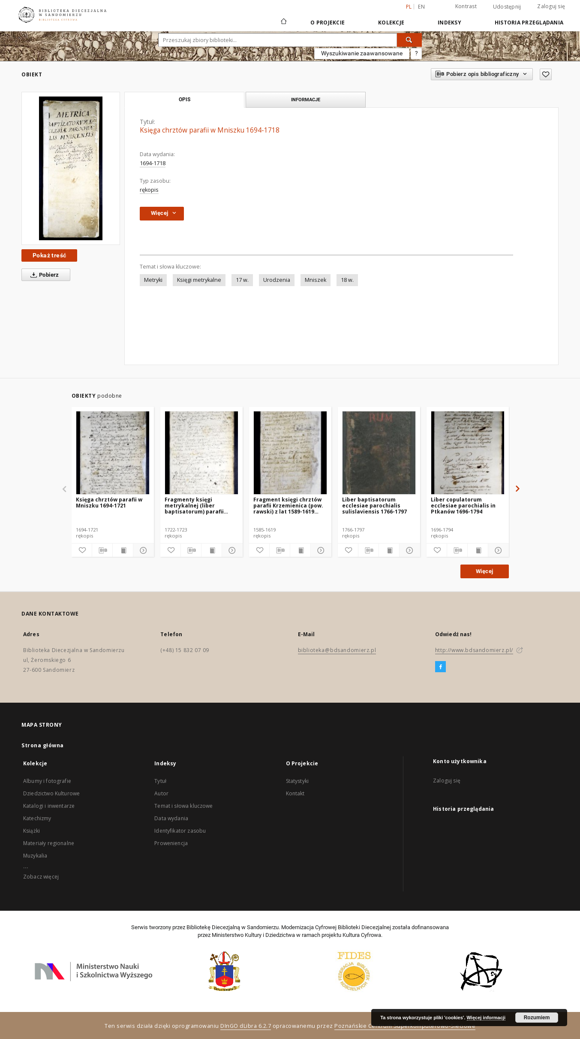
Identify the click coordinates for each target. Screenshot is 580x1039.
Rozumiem (537, 1018)
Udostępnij (507, 6)
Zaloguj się (551, 6)
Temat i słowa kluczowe (183, 805)
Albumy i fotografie (47, 781)
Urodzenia (276, 280)
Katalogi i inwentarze (49, 805)
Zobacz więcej (41, 876)
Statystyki (297, 781)
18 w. (347, 280)
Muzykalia (35, 855)
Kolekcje (391, 22)
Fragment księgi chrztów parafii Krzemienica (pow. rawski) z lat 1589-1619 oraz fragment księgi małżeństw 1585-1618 (288, 505)
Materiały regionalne (48, 843)
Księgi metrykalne (199, 280)
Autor (161, 793)
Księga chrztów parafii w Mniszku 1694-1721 (109, 502)
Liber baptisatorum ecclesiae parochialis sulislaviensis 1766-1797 (374, 505)
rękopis (149, 189)
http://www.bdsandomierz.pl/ (474, 650)
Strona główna (42, 745)
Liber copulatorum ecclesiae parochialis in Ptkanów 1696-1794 (463, 505)
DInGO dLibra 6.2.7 (245, 1026)
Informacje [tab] (305, 100)
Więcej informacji (486, 1017)
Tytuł (160, 781)
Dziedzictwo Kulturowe (51, 793)
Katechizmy (37, 818)
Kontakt (295, 793)
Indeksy (449, 22)
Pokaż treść (49, 255)
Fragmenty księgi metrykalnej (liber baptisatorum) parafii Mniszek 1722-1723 (194, 505)
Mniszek (315, 280)
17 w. (242, 280)
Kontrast (466, 6)
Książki (31, 830)
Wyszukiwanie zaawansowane (362, 53)
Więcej (484, 571)
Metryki (153, 280)
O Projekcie (327, 22)
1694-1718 (152, 163)
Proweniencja (171, 843)
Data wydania (171, 818)
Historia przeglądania (529, 22)
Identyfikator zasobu (180, 830)
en (421, 6)
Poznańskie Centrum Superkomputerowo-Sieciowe (404, 1026)
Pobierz (43, 275)
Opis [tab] (184, 100)
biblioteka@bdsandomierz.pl (337, 650)
